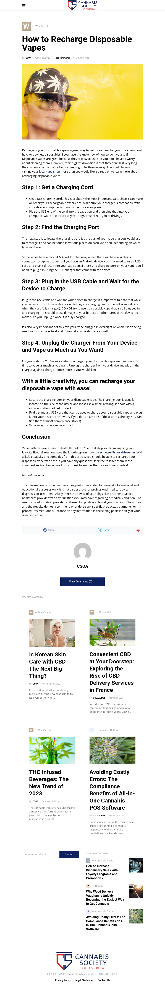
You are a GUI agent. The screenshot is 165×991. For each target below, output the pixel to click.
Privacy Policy (63, 980)
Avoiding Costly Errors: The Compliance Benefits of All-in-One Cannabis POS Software (106, 923)
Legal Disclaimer (84, 980)
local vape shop (49, 172)
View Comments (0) (80, 581)
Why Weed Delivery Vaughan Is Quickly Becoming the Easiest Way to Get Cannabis (105, 898)
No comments (63, 58)
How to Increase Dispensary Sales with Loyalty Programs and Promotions (102, 872)
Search (69, 854)
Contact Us (104, 980)
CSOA (28, 58)
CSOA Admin (99, 698)
